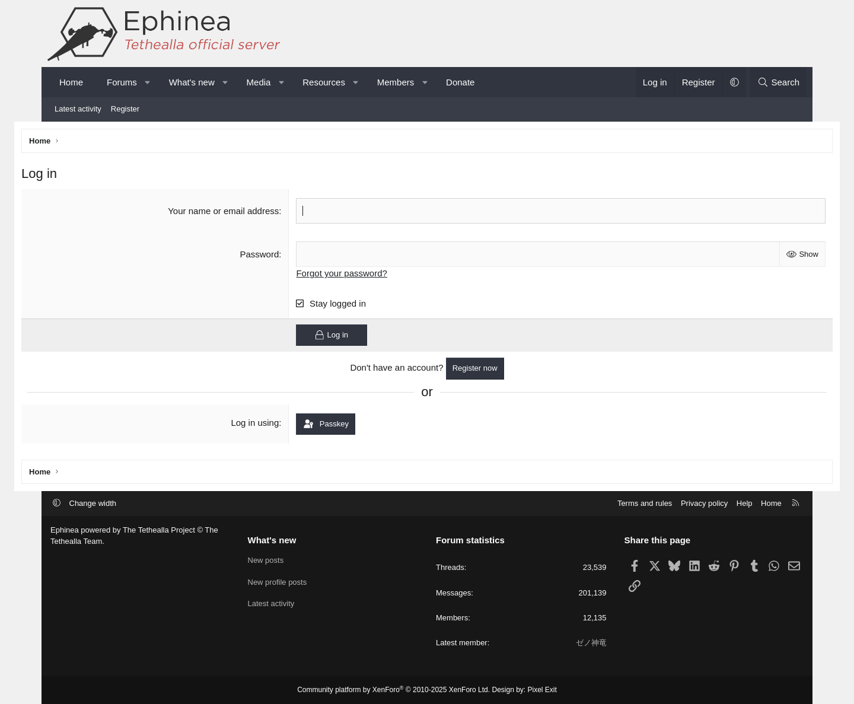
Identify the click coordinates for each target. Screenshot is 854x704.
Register (125, 108)
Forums (122, 82)
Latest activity (78, 108)
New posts (266, 560)
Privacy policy (704, 503)
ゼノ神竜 (591, 642)
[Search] (778, 82)
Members (396, 82)
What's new (192, 82)
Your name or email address (233, 213)
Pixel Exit (542, 690)
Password (269, 256)
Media (259, 82)
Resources (323, 82)
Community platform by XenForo (393, 690)
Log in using (265, 424)
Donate (460, 82)
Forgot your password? (351, 275)
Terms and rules (644, 503)
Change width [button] (93, 503)
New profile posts (277, 582)
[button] (147, 82)
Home (71, 82)
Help (745, 503)
